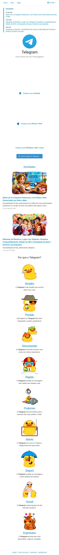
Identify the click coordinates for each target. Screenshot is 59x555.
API (34, 443)
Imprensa (33, 552)
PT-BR (51, 3)
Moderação (42, 552)
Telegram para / (29, 112)
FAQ (12, 3)
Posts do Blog (23, 552)
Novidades (10, 9)
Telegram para (29, 79)
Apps (19, 3)
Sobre (14, 552)
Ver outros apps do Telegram (29, 156)
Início (5, 3)
